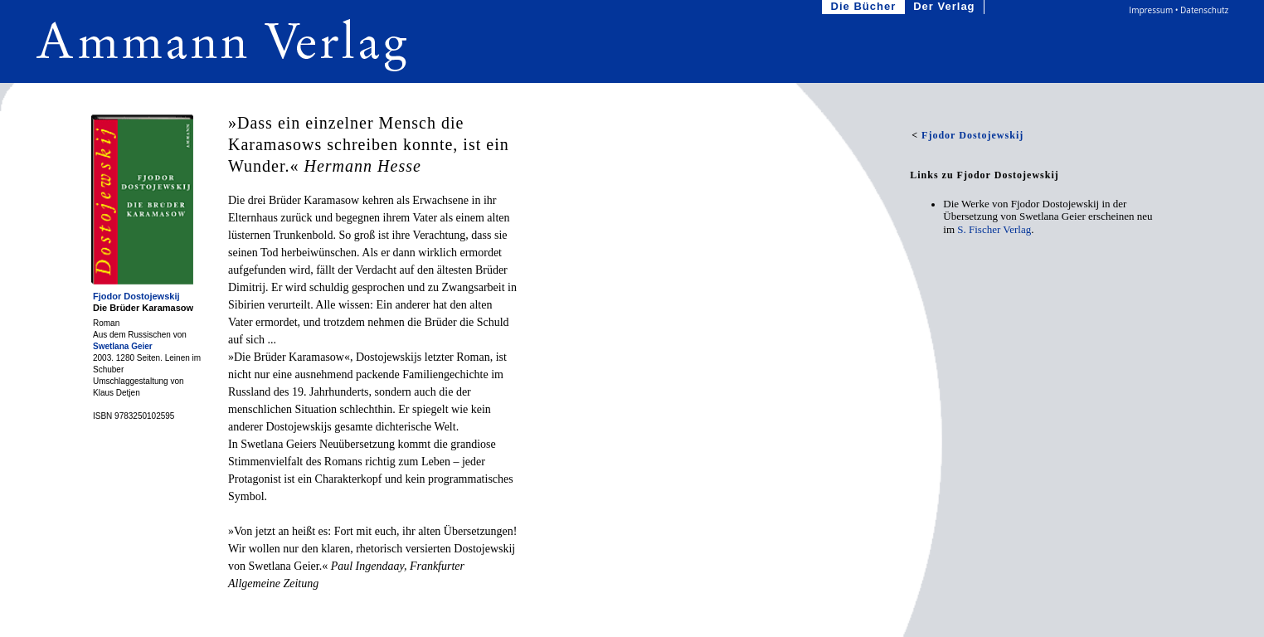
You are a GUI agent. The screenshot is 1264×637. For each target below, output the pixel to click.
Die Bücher (865, 7)
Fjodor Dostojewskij (136, 296)
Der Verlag (945, 7)
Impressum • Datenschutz (1178, 10)
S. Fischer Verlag (994, 229)
